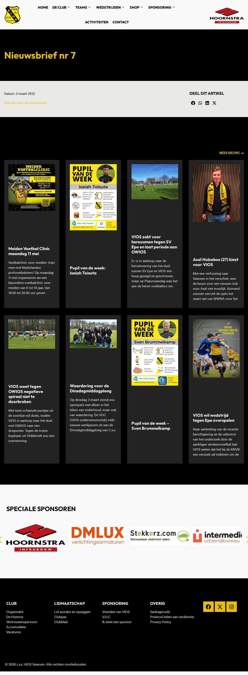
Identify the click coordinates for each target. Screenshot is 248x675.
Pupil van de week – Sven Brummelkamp (150, 426)
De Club (61, 7)
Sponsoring (161, 7)
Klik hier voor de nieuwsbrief (25, 103)
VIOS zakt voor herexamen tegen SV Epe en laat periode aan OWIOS (154, 244)
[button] (193, 103)
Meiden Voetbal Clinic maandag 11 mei (29, 251)
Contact (121, 22)
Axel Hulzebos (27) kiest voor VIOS (215, 262)
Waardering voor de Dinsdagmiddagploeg (90, 388)
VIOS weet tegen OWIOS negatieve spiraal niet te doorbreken (25, 394)
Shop (136, 7)
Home (43, 7)
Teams (83, 7)
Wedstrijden (110, 7)
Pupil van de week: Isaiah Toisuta (88, 270)
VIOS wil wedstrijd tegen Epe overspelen (213, 418)
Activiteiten (96, 22)
